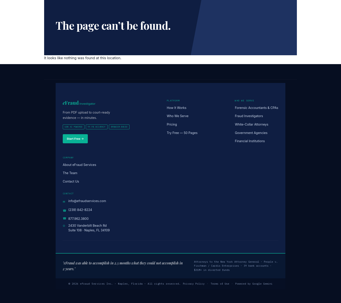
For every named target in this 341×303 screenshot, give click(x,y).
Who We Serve (177, 116)
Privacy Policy (194, 283)
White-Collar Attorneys (251, 124)
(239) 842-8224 (80, 210)
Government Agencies (251, 133)
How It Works (176, 108)
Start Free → (75, 138)
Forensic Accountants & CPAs (256, 108)
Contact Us (71, 181)
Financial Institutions (250, 141)
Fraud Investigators (249, 116)
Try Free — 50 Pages (182, 133)
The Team (70, 173)
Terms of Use (220, 283)
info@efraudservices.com (87, 201)
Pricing (172, 124)
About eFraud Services (79, 165)
